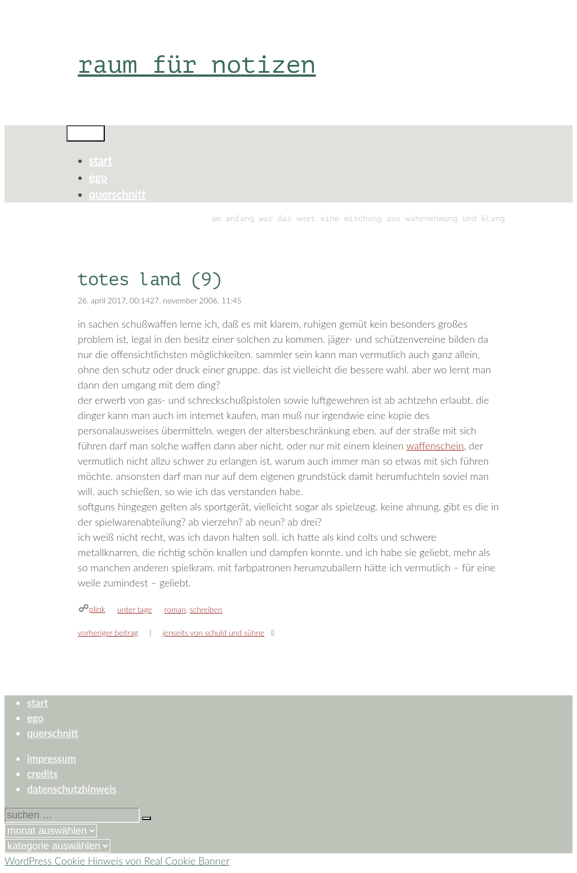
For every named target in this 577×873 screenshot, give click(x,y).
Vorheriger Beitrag (108, 632)
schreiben (206, 609)
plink (97, 609)
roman (175, 609)
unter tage (134, 609)
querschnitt (117, 194)
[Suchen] (146, 818)
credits (42, 774)
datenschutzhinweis (72, 789)
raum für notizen (197, 64)
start (100, 160)
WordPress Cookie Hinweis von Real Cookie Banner (117, 860)
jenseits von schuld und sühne (213, 632)
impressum (51, 758)
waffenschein (435, 445)
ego (98, 177)
